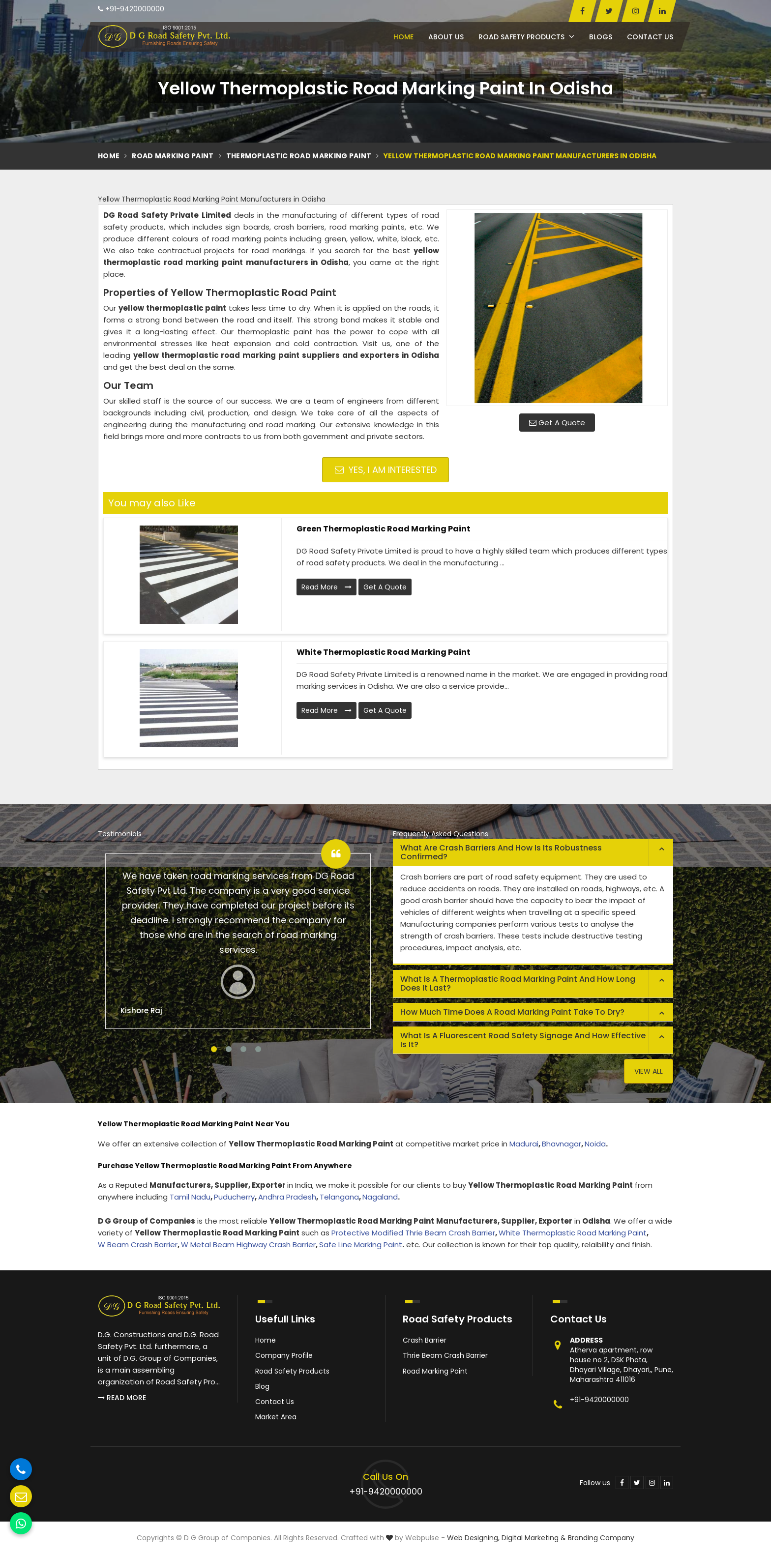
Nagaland (380, 1197)
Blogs (600, 37)
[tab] (533, 852)
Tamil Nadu (190, 1197)
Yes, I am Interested (386, 470)
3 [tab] (243, 1049)
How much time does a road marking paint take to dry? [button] (512, 1012)
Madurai (523, 1144)
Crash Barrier (424, 1340)
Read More (326, 587)
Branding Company (601, 1538)
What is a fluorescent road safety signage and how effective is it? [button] (523, 1040)
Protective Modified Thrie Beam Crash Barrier (413, 1233)
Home (403, 37)
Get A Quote (557, 422)
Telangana (339, 1197)
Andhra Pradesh (287, 1197)
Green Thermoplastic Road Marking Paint (384, 528)
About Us (446, 37)
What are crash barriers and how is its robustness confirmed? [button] (501, 852)
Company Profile (284, 1355)
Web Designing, (473, 1538)
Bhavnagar (561, 1144)
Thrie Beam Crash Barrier (445, 1355)
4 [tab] (258, 1049)
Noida (595, 1144)
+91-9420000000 (131, 9)
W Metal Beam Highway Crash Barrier (248, 1244)
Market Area (276, 1417)
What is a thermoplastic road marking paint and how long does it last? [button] (517, 983)
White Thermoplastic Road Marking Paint (384, 652)
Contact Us (650, 37)
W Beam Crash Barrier (138, 1244)
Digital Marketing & (534, 1538)
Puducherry (234, 1197)
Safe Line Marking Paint (360, 1244)
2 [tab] (229, 1049)
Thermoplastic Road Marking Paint (299, 156)
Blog (262, 1386)
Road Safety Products (526, 37)
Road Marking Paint (172, 156)
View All (648, 1071)
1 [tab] (214, 1049)
